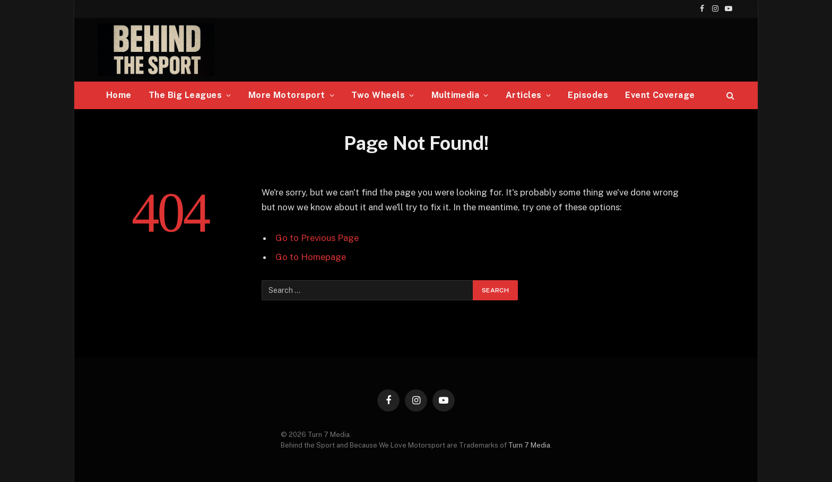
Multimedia (455, 95)
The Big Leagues (185, 95)
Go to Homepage (310, 257)
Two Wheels (378, 95)
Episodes (588, 95)
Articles (524, 95)
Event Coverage (660, 95)
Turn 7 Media (529, 445)
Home (119, 95)
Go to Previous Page (317, 238)
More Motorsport (286, 95)
